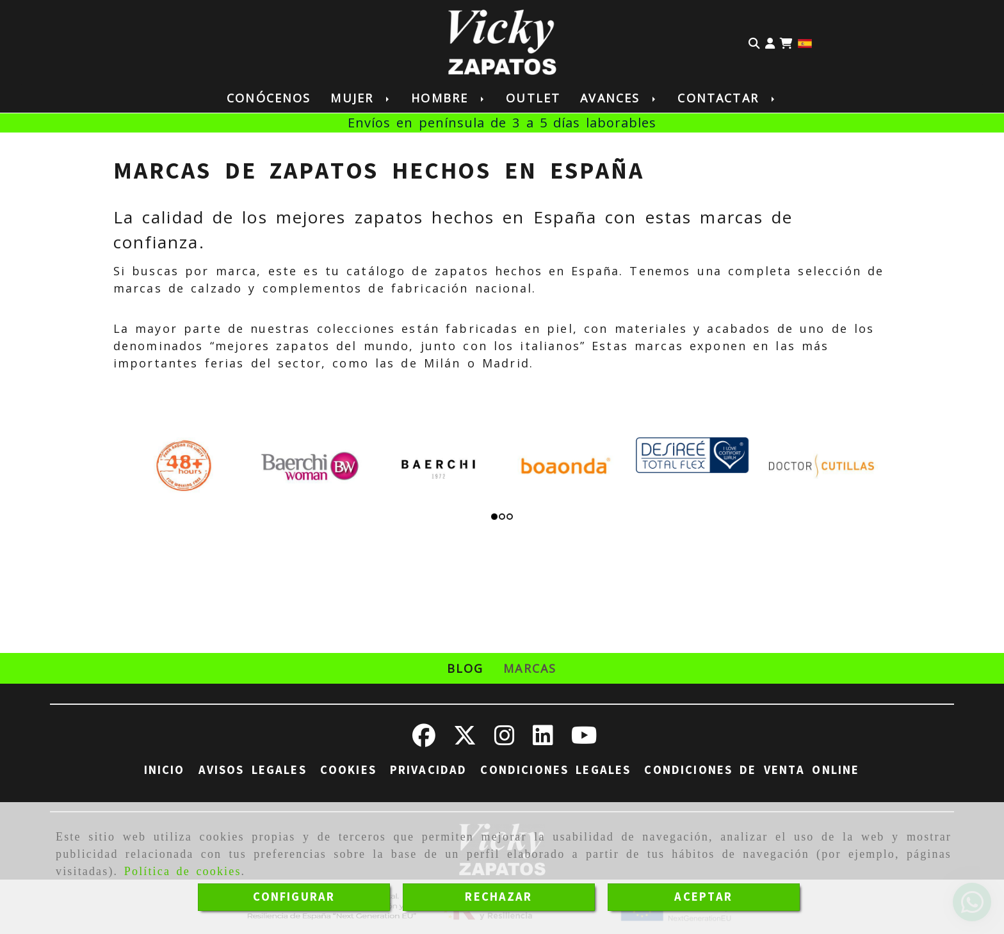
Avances (619, 98)
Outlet (533, 98)
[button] (770, 42)
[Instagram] (504, 740)
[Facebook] (424, 740)
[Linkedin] (543, 740)
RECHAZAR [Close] (498, 897)
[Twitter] (465, 740)
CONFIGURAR (294, 897)
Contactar (726, 98)
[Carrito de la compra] (786, 42)
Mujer (360, 98)
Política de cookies (182, 871)
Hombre (448, 98)
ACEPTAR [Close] (703, 897)
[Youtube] (584, 740)
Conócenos (269, 98)
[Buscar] (754, 42)
